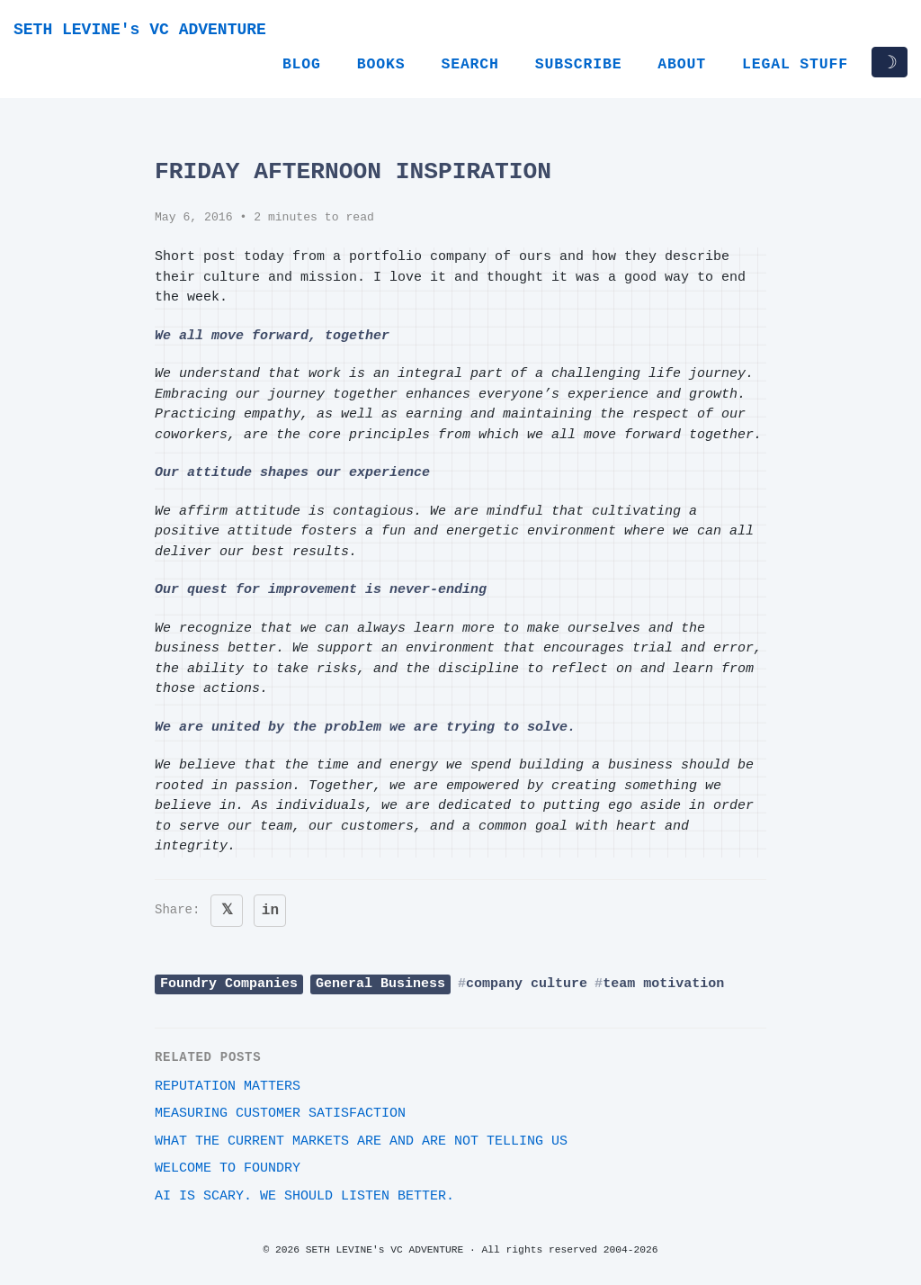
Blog (301, 64)
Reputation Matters (227, 1086)
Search (469, 64)
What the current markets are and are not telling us (361, 1141)
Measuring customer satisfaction (280, 1113)
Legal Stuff (795, 64)
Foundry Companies (229, 984)
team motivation (663, 984)
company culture (526, 984)
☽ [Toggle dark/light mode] (889, 62)
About (681, 64)
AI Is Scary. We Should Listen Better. (304, 1196)
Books (381, 64)
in (270, 911)
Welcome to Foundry (227, 1168)
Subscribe (578, 64)
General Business (380, 984)
